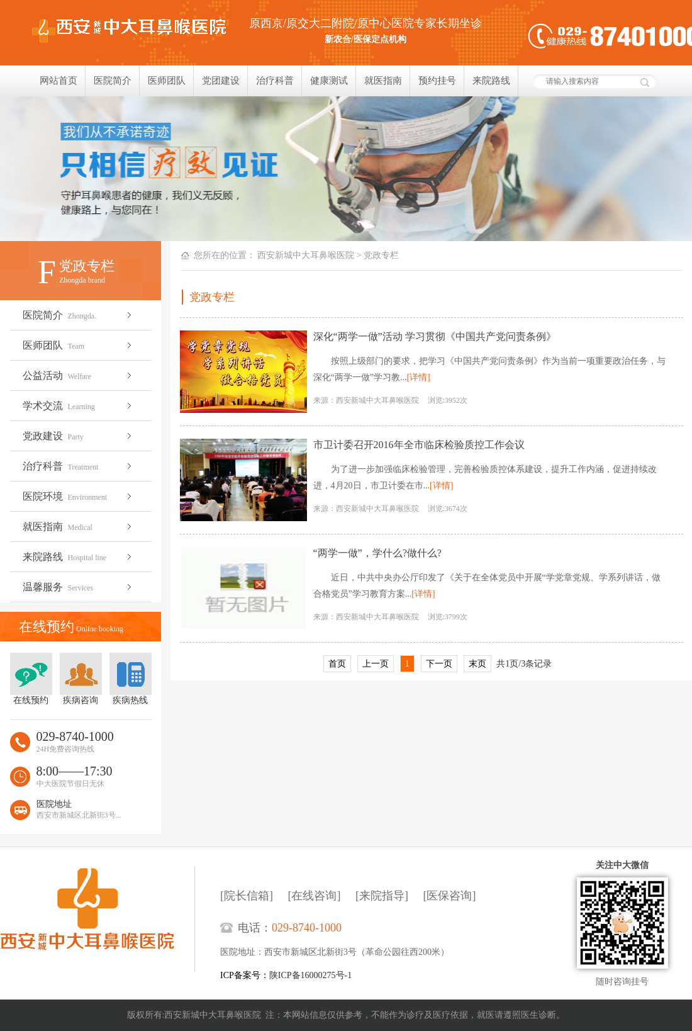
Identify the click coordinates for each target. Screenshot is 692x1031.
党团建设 (221, 81)
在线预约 (31, 679)
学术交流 (78, 405)
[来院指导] (381, 895)
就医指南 (383, 81)
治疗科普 (275, 81)
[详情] (418, 377)
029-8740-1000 (307, 927)
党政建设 (78, 436)
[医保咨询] (449, 895)
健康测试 (329, 81)
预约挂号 (437, 81)
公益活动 (78, 375)
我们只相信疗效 (346, 168)
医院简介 (112, 81)
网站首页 (58, 81)
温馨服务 (78, 587)
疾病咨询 (81, 679)
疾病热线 (130, 679)
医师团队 (167, 81)
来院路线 (491, 81)
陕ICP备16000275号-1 (310, 975)
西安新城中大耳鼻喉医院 (305, 255)
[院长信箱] (246, 895)
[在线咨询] (314, 895)
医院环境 (78, 496)
